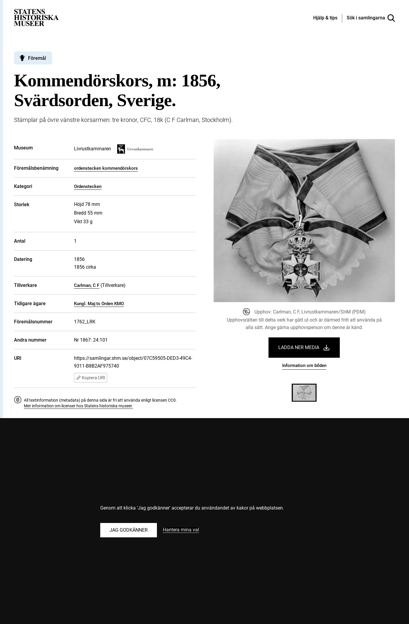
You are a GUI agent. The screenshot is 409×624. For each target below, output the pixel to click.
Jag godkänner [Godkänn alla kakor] (128, 530)
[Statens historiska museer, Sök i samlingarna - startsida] (36, 17)
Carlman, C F (86, 285)
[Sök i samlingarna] (371, 18)
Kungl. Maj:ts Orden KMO (99, 303)
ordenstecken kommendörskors (106, 168)
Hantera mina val (181, 530)
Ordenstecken (87, 186)
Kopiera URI (90, 377)
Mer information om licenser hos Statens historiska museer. (78, 405)
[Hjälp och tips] (325, 18)
